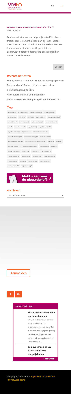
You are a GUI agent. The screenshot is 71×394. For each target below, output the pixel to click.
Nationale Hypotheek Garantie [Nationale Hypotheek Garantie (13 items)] (35, 141)
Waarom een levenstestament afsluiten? (30, 27)
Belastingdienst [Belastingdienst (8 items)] (49, 112)
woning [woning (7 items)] (23, 161)
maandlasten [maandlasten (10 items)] (45, 136)
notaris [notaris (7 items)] (59, 141)
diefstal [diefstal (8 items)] (31, 117)
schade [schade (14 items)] (25, 151)
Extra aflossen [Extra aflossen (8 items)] (24, 122)
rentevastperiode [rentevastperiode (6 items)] (14, 151)
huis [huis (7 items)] (10, 127)
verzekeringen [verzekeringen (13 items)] (49, 156)
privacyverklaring (16, 379)
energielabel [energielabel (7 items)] (12, 122)
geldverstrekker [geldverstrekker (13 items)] (37, 122)
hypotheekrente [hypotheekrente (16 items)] (45, 127)
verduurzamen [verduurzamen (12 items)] (13, 156)
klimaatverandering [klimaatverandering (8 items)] (31, 136)
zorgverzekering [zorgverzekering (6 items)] (26, 166)
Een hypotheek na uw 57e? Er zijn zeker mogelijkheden (35, 80)
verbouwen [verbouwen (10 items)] (46, 151)
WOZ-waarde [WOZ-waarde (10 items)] (45, 161)
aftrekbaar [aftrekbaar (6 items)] (12, 112)
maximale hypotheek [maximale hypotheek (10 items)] (15, 141)
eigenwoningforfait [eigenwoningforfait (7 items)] (54, 117)
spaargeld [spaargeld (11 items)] (36, 151)
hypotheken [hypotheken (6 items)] (26, 132)
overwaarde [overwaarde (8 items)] (44, 146)
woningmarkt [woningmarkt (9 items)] (32, 161)
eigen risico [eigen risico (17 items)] (40, 117)
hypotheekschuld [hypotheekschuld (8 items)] (14, 132)
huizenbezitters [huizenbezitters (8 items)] (20, 127)
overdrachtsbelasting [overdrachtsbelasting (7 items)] (30, 146)
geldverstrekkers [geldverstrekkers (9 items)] (51, 122)
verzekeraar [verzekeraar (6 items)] (26, 156)
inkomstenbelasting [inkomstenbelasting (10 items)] (15, 136)
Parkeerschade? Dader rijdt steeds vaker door (30, 85)
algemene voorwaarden (43, 376)
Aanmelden (18, 273)
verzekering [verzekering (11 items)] (37, 156)
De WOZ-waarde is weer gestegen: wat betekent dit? (34, 99)
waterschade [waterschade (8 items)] (12, 161)
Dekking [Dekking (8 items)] (22, 117)
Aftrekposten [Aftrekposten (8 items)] (23, 112)
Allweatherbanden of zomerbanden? (26, 94)
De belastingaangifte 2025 (20, 89)
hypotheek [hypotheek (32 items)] (32, 127)
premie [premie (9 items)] (54, 146)
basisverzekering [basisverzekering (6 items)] (36, 112)
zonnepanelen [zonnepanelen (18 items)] (13, 166)
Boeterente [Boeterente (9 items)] (12, 117)
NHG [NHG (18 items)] (51, 141)
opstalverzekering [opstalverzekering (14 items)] (14, 146)
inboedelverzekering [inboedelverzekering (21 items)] (40, 132)
